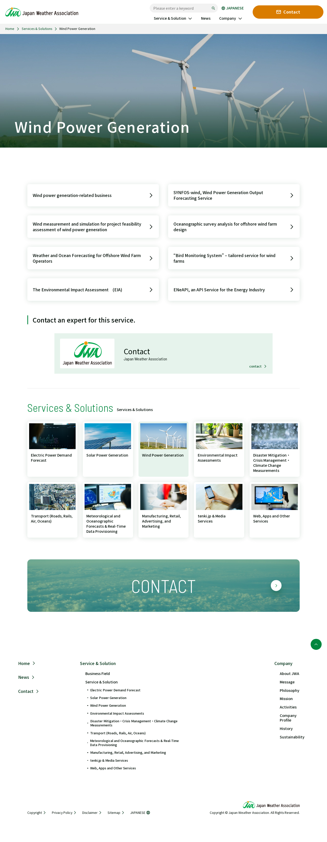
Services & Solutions (37, 29)
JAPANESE (232, 8)
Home (9, 29)
